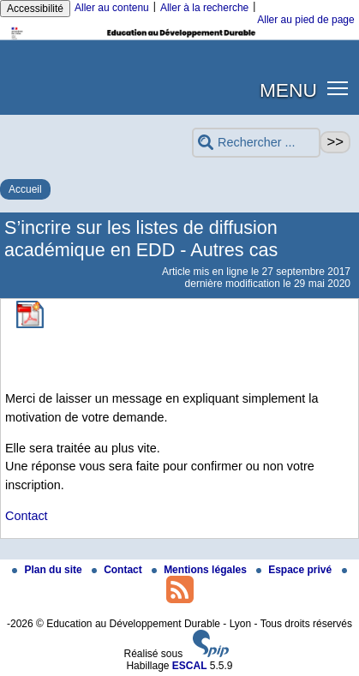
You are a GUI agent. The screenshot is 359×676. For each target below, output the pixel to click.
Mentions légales (200, 570)
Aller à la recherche (204, 8)
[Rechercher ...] (256, 143)
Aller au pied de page (305, 20)
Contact (26, 516)
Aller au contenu (112, 8)
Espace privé (295, 570)
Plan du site (48, 570)
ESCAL (189, 666)
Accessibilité (35, 9)
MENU (288, 90)
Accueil (25, 189)
